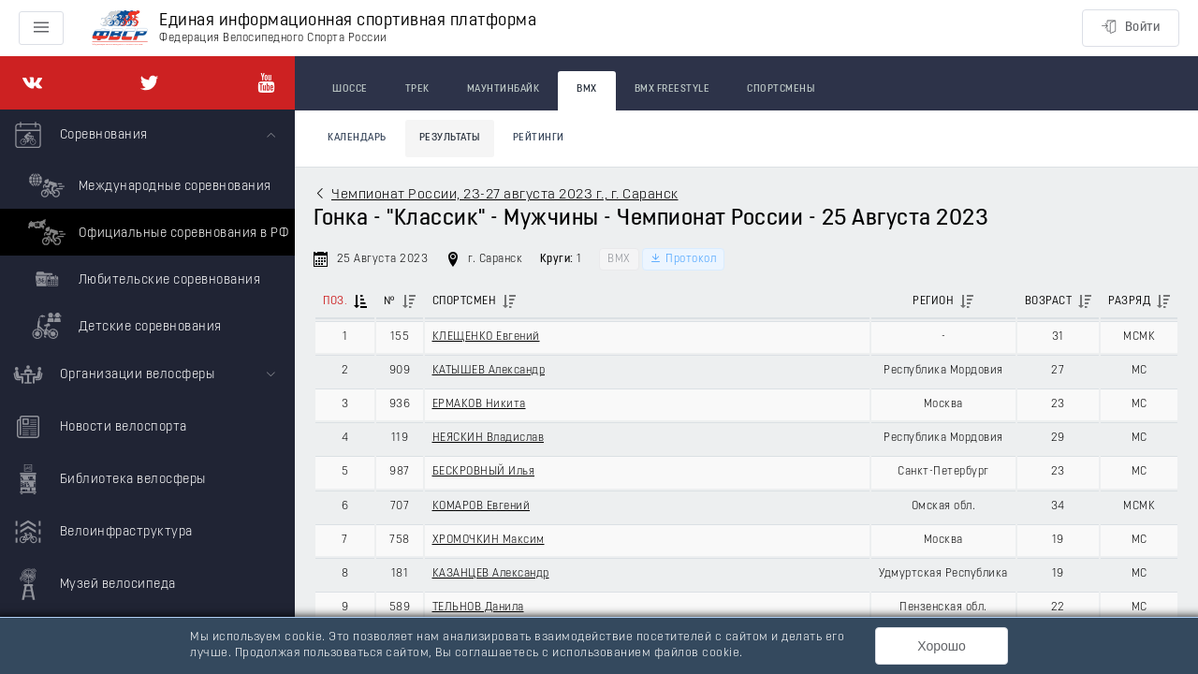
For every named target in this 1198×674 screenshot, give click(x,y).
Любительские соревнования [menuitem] (141, 279)
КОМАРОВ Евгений (481, 506)
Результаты (449, 138)
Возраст (1049, 301)
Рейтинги (538, 138)
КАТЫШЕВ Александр (489, 370)
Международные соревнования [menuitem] (147, 185)
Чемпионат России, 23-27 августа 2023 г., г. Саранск (505, 195)
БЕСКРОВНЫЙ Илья (483, 471)
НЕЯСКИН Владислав (488, 438)
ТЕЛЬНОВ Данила (478, 607)
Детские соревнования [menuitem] (122, 325)
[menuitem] (147, 229)
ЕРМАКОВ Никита (479, 404)
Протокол (683, 259)
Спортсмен (464, 301)
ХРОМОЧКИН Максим (488, 540)
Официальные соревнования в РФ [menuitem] (155, 232)
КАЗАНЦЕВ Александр (490, 573)
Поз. (335, 301)
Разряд (1129, 301)
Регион (933, 301)
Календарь (357, 138)
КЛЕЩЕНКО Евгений (486, 337)
